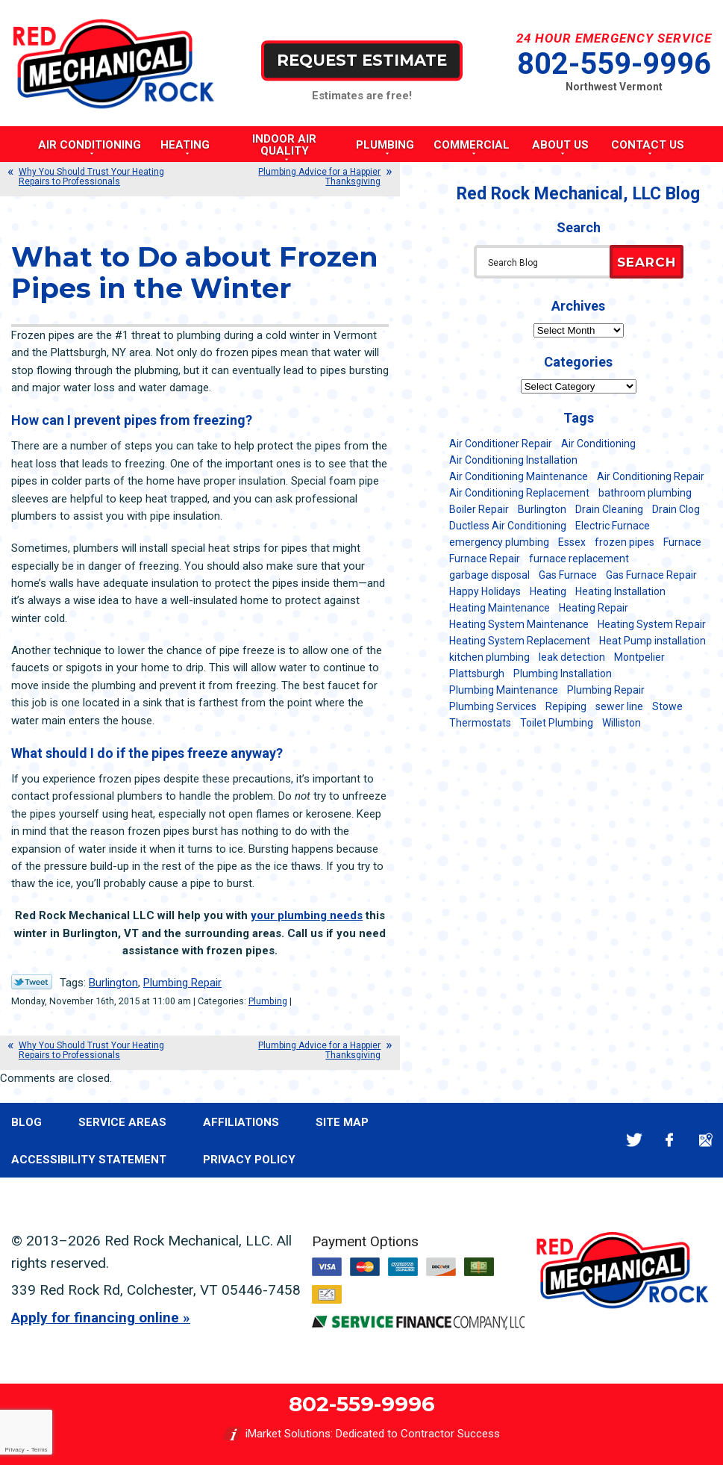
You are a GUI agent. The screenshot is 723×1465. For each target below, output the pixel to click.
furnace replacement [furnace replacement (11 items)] (579, 558)
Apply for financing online (95, 1317)
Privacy (14, 1449)
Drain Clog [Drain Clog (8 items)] (676, 509)
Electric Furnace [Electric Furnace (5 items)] (612, 526)
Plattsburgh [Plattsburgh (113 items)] (476, 673)
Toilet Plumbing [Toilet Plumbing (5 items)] (556, 723)
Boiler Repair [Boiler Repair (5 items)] (479, 509)
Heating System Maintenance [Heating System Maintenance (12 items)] (519, 624)
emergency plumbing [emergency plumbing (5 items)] (499, 542)
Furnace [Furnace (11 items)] (682, 542)
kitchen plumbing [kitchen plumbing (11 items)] (489, 657)
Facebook (670, 1140)
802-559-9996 (614, 63)
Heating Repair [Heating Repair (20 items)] (593, 608)
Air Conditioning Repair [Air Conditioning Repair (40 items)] (650, 476)
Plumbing (267, 1001)
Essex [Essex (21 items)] (572, 542)
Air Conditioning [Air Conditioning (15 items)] (598, 444)
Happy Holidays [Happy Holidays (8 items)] (485, 591)
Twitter (634, 1140)
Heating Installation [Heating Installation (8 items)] (620, 591)
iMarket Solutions (288, 1433)
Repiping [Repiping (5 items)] (565, 706)
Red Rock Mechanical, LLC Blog (578, 194)
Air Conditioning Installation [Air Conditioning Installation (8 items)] (513, 460)
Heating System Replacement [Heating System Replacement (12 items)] (519, 641)
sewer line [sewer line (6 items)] (619, 706)
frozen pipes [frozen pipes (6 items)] (624, 542)
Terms (39, 1449)
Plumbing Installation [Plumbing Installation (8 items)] (562, 673)
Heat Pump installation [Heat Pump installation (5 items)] (652, 641)
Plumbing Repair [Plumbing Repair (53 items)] (606, 690)
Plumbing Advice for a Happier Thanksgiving (319, 177)
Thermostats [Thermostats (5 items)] (480, 723)
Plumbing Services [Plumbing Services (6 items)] (492, 706)
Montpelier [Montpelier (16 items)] (639, 657)
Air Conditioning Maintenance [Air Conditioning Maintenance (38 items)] (518, 476)
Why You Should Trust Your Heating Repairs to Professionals (91, 177)
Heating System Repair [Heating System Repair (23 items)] (652, 624)
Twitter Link (31, 981)
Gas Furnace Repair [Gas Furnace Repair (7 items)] (651, 575)
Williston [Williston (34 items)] (621, 723)
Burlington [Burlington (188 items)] (542, 509)
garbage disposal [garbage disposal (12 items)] (489, 575)
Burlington (113, 982)
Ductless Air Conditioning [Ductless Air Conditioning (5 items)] (507, 526)
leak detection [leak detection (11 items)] (572, 657)
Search (646, 262)
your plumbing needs (307, 915)
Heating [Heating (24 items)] (548, 591)
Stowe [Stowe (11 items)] (667, 706)
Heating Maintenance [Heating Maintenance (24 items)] (499, 608)
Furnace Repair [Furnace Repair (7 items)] (484, 558)
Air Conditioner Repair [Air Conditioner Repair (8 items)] (500, 444)
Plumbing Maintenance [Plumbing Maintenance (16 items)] (503, 690)
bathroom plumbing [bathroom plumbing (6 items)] (645, 493)
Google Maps (705, 1140)
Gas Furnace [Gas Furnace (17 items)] (568, 575)
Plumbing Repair (182, 982)
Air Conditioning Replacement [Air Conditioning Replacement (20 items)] (519, 493)
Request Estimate (362, 60)
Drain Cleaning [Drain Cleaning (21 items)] (609, 509)
